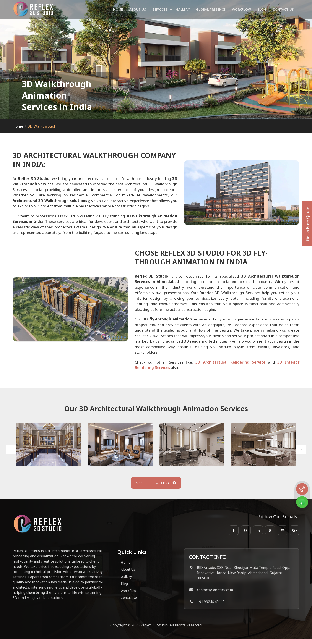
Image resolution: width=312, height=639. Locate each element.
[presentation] (11, 449)
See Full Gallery (156, 482)
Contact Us (283, 9)
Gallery (182, 9)
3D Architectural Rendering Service (230, 362)
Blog (261, 9)
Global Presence (211, 9)
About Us (137, 9)
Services (159, 9)
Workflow (241, 9)
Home (117, 9)
